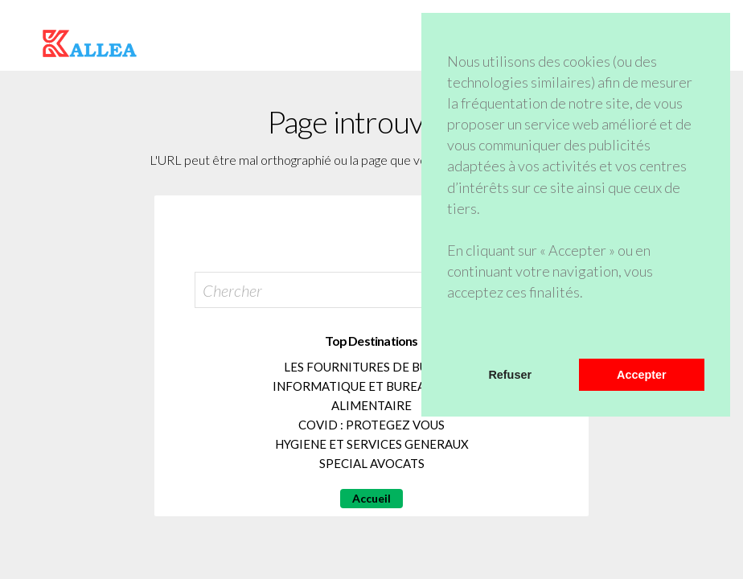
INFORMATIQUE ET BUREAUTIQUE (371, 386)
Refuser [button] (510, 374)
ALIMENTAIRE (371, 405)
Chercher (232, 290)
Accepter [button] (642, 374)
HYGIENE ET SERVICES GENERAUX (372, 444)
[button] (449, 337)
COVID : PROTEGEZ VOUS (371, 424)
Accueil (371, 498)
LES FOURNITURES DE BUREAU (371, 366)
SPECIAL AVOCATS (372, 463)
